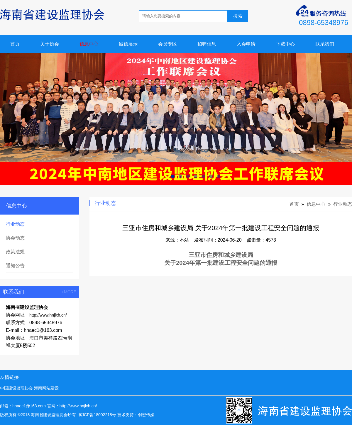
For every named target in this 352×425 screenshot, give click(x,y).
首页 (15, 43)
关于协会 (49, 43)
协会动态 (15, 237)
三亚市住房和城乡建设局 (221, 255)
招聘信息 (206, 43)
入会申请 (246, 43)
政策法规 (15, 251)
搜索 (238, 16)
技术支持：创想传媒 (135, 414)
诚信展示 (128, 43)
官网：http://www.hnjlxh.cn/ (72, 406)
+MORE (69, 292)
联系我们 (324, 43)
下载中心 (285, 43)
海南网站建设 (46, 388)
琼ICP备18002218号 (97, 414)
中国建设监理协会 (16, 388)
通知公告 (15, 265)
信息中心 (88, 43)
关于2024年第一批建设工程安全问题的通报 (220, 263)
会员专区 (167, 43)
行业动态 (15, 224)
